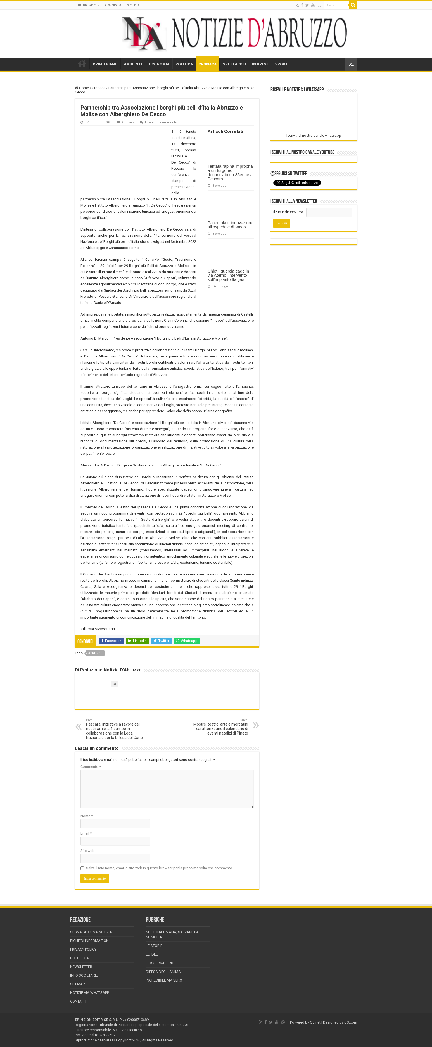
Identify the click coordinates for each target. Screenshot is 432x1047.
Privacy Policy (83, 949)
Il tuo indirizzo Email (289, 212)
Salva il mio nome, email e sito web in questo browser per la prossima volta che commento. (159, 868)
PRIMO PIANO (105, 64)
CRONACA (207, 64)
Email (86, 833)
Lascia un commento (161, 122)
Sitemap (77, 984)
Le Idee (152, 954)
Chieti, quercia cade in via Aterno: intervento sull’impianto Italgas (228, 275)
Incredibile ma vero (164, 980)
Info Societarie (84, 975)
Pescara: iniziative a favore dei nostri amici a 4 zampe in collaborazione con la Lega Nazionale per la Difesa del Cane (114, 729)
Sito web (87, 851)
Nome (86, 816)
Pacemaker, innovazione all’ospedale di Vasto (230, 224)
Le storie (154, 946)
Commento (90, 766)
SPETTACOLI (234, 64)
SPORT (281, 64)
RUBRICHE (87, 5)
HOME (82, 63)
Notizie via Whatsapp (89, 993)
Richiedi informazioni (90, 941)
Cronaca (98, 88)
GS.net (315, 1022)
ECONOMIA (159, 64)
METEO (133, 5)
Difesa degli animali (165, 972)
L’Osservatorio (160, 963)
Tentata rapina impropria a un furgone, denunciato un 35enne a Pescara (230, 172)
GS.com (350, 1022)
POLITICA (184, 64)
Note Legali (81, 958)
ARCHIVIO (112, 5)
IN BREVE (260, 64)
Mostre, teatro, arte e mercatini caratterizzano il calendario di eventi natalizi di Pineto (219, 726)
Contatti (78, 1001)
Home (82, 88)
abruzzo (95, 653)
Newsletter (81, 967)
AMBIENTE (133, 64)
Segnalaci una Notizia (91, 932)
